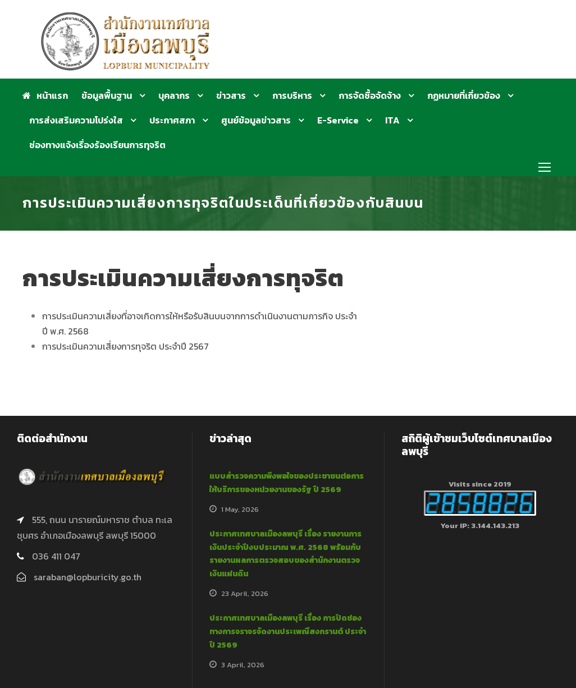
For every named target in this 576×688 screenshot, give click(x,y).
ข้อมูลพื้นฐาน (106, 95)
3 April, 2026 (242, 664)
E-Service (338, 120)
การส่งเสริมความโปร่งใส (76, 120)
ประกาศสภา (172, 120)
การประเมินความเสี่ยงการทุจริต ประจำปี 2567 (125, 346)
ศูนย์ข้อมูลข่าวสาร (256, 120)
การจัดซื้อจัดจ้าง (370, 95)
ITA (392, 120)
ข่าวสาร (231, 95)
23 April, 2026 (244, 593)
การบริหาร (292, 95)
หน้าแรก (45, 95)
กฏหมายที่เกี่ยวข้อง (463, 95)
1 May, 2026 (240, 509)
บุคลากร (174, 95)
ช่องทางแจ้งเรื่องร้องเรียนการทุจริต (97, 145)
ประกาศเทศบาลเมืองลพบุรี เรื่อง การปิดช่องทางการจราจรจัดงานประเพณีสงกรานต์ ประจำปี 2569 (287, 631)
